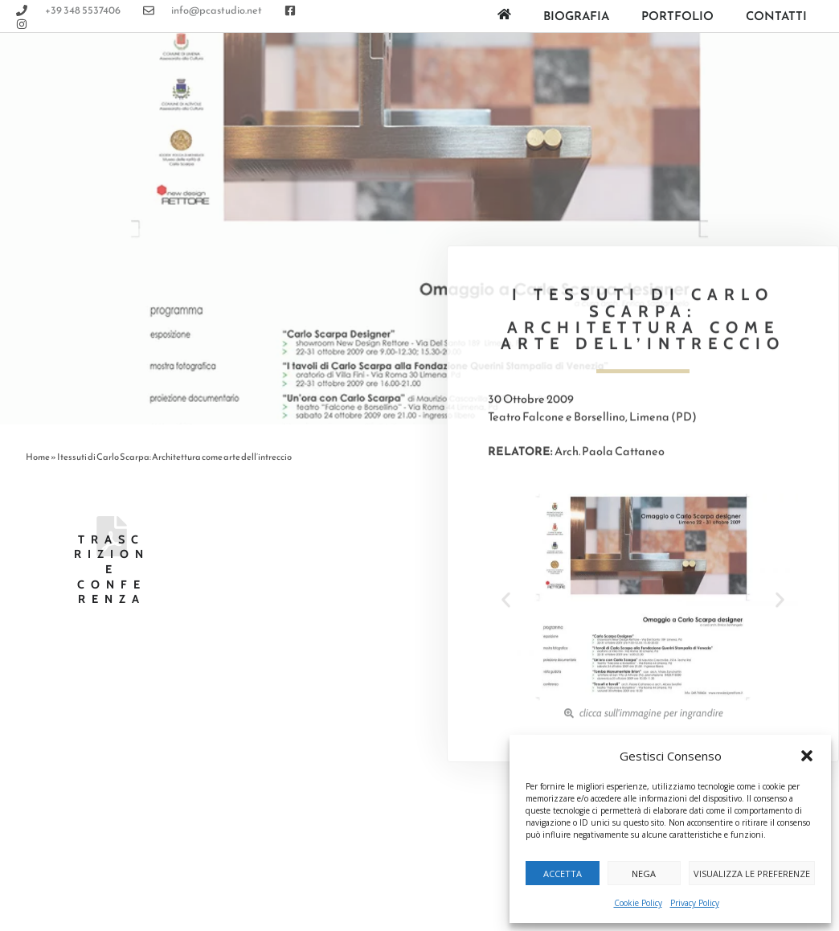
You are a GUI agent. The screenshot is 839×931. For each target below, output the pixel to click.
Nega (644, 873)
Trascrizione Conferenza (111, 569)
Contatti (776, 15)
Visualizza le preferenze (752, 873)
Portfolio (677, 15)
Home (38, 456)
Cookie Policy (638, 902)
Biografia (576, 15)
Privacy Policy (694, 902)
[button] (807, 756)
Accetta (562, 873)
